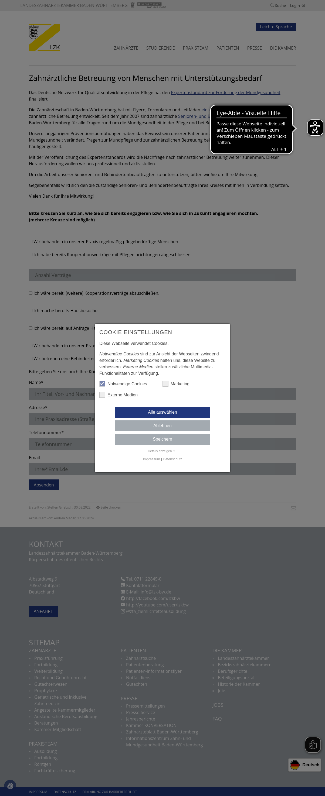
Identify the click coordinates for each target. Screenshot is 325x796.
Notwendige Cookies (123, 384)
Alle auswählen (162, 412)
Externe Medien (118, 395)
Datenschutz (172, 459)
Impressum (151, 459)
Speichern (162, 439)
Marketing (175, 384)
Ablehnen (162, 425)
